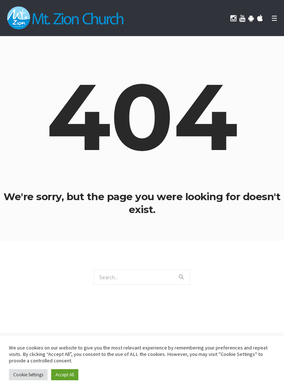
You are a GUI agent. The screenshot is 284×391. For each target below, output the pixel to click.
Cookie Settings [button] (28, 375)
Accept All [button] (64, 375)
